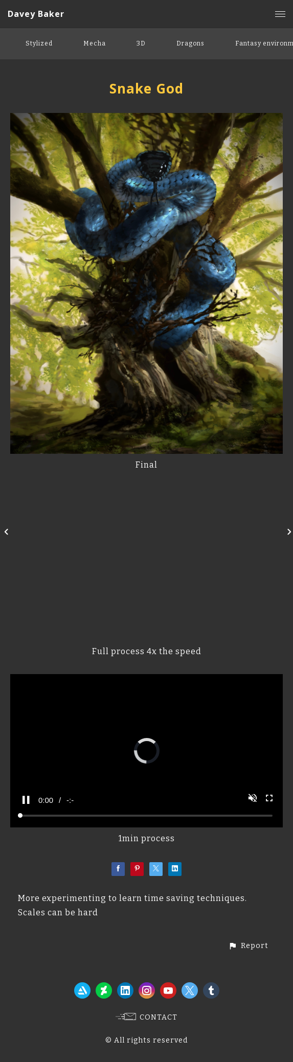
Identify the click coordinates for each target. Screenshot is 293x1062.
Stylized (39, 43)
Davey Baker (36, 13)
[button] (248, 945)
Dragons (190, 43)
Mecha (94, 43)
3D (141, 43)
